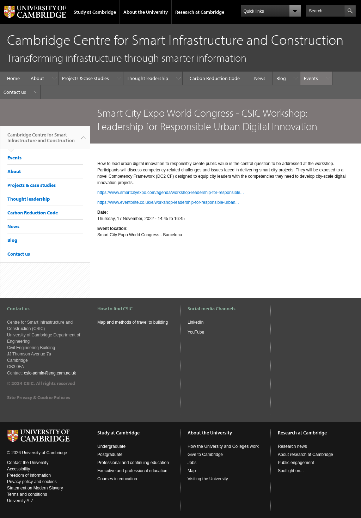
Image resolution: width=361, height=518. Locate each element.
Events (311, 78)
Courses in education (117, 478)
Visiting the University (208, 478)
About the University (145, 12)
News (259, 78)
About (37, 78)
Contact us (15, 92)
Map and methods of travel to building (133, 322)
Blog (281, 78)
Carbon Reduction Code (215, 78)
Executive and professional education (132, 470)
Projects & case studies (85, 78)
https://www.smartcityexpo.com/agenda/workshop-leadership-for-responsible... (170, 192)
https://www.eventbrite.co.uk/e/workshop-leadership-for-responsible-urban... (168, 202)
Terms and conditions (27, 494)
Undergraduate (111, 446)
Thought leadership (147, 78)
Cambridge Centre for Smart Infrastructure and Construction (41, 140)
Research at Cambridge (199, 12)
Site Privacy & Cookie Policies (38, 397)
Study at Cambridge (95, 12)
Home (13, 78)
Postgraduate (109, 454)
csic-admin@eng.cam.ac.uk (50, 373)
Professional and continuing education (133, 462)
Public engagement (296, 462)
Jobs (192, 462)
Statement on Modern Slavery (35, 488)
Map (192, 470)
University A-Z (20, 500)
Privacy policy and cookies (32, 481)
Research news (292, 446)
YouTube (196, 332)
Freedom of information (29, 475)
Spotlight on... (291, 470)
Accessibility (18, 469)
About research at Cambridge (305, 454)
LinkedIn (195, 322)
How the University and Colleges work (223, 446)
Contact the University (27, 462)
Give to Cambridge (205, 454)
